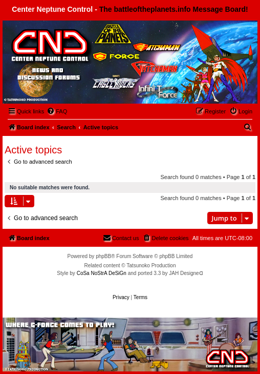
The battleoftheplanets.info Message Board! (173, 9)
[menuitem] (57, 111)
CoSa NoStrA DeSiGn (101, 273)
